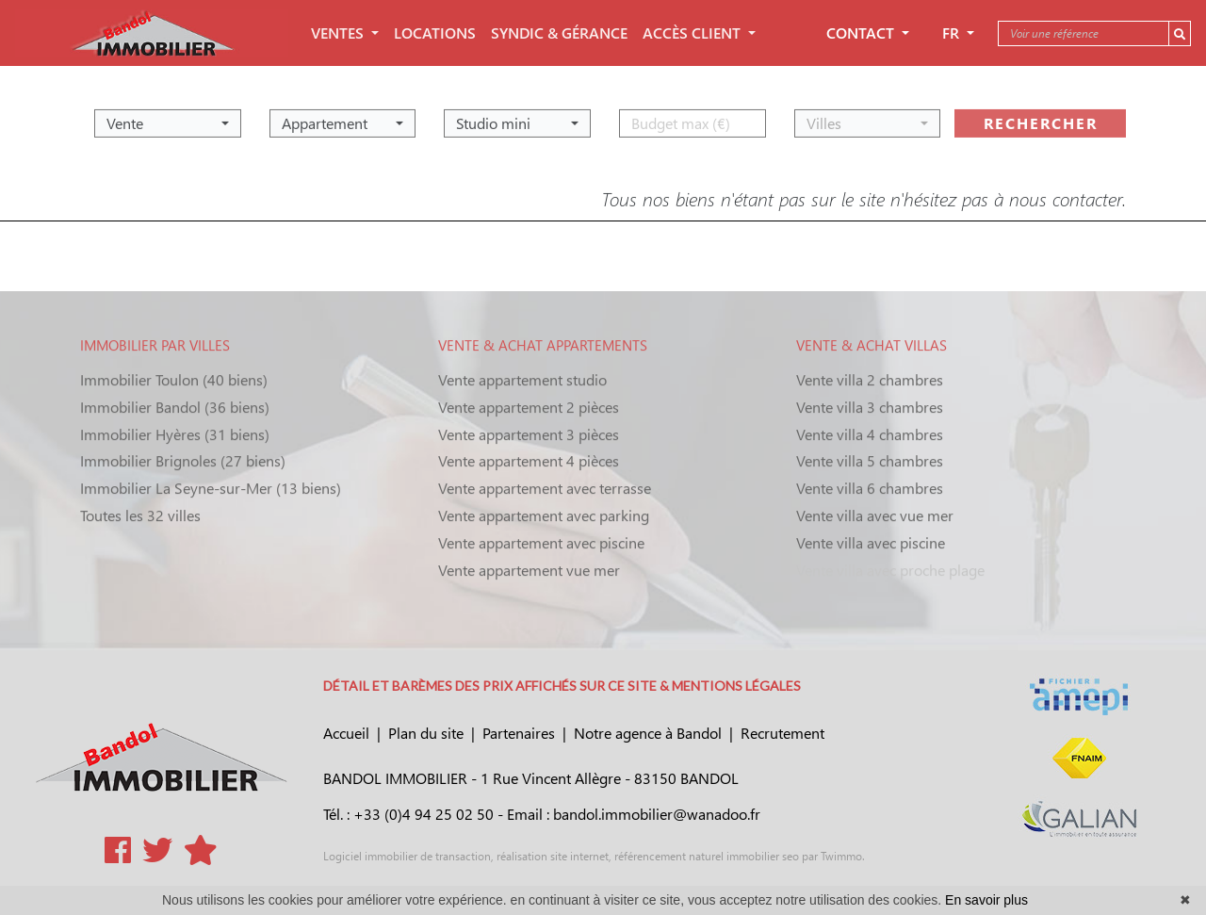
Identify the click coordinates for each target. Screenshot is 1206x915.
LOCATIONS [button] (435, 32)
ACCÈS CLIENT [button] (693, 32)
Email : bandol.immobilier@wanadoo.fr (633, 814)
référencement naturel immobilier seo (705, 855)
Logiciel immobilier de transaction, (408, 855)
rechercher (1041, 118)
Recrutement (782, 733)
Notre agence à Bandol (648, 733)
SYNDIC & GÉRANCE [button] (559, 32)
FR (952, 32)
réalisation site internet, (552, 855)
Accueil (346, 733)
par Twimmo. (832, 855)
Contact (862, 32)
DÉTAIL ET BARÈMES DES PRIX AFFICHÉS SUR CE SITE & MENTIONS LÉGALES (562, 686)
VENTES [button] (339, 32)
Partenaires (518, 733)
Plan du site (426, 733)
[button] (167, 119)
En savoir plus (986, 899)
